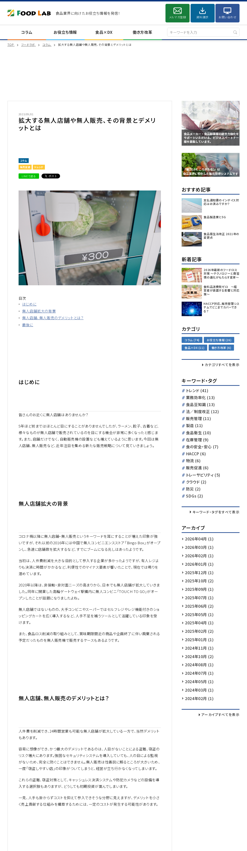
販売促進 (25, 167)
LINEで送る (29, 176)
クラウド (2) (196, 482)
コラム (26, 32)
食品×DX (103, 32)
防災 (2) (193, 489)
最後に (27, 324)
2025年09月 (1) (199, 589)
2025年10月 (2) (199, 581)
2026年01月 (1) (199, 564)
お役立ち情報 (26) (219, 340)
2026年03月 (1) (199, 547)
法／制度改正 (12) (202, 411)
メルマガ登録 (177, 17)
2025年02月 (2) (199, 631)
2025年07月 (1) (199, 597)
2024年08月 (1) (199, 664)
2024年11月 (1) (199, 648)
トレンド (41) (197, 390)
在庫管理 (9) (197, 440)
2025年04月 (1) (199, 623)
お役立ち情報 (65, 32)
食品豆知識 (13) (200, 404)
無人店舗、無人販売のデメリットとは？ (53, 317)
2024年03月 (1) (199, 690)
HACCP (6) (196, 453)
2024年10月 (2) (199, 656)
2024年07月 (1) (199, 673)
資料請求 (202, 17)
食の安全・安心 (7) (202, 446)
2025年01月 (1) (199, 639)
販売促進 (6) (197, 467)
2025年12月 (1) (199, 572)
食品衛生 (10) (198, 433)
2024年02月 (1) (199, 698)
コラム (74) (192, 340)
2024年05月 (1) (199, 681)
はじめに (29, 303)
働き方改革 (142, 32)
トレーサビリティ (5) (203, 475)
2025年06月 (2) (199, 606)
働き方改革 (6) (221, 348)
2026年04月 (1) (199, 539)
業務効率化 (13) (200, 397)
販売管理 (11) (198, 418)
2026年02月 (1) (199, 555)
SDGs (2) (194, 496)
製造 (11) (194, 425)
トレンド (38, 167)
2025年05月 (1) (199, 614)
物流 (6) (193, 460)
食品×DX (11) (194, 348)
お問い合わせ (228, 17)
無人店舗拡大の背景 (39, 310)
